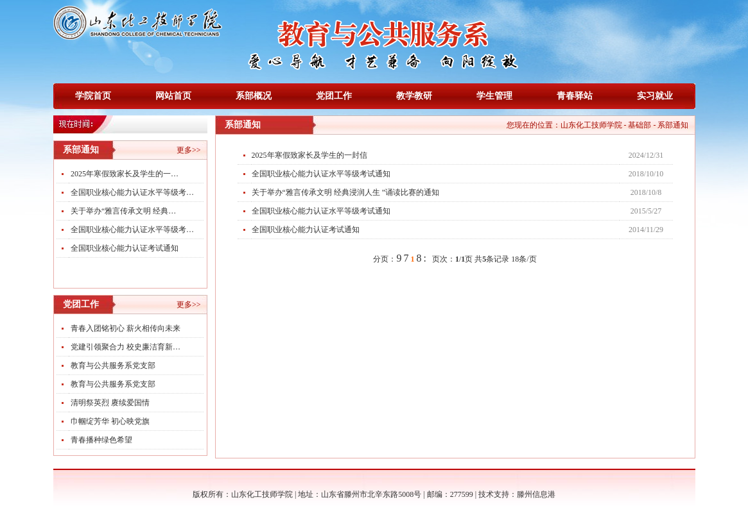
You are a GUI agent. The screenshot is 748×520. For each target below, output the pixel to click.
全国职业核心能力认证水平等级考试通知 (321, 173)
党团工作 (334, 96)
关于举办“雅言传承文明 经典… (123, 210)
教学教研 (414, 96)
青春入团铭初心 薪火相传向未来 (125, 328)
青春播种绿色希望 (101, 439)
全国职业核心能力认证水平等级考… (132, 192)
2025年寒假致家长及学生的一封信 (309, 155)
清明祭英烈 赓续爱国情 (110, 402)
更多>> (189, 150)
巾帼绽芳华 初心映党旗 (110, 421)
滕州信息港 (536, 494)
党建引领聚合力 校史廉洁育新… (125, 346)
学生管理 (494, 96)
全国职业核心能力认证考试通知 (124, 248)
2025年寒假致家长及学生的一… (124, 173)
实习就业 (655, 96)
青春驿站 (575, 96)
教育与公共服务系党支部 (113, 365)
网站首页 (173, 96)
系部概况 (254, 96)
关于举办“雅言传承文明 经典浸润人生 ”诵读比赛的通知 (346, 192)
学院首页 (93, 96)
